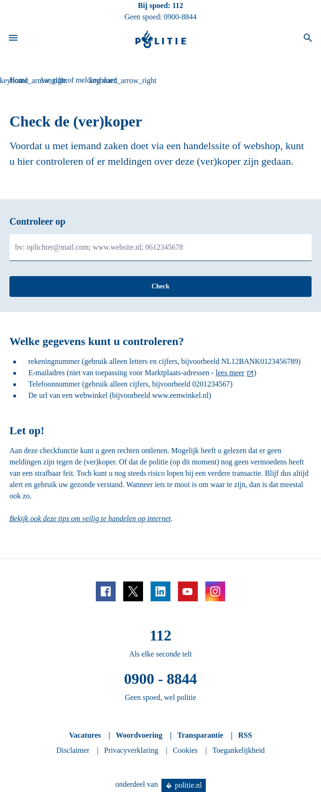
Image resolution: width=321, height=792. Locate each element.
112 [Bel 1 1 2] (177, 5)
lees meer (230, 373)
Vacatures (85, 735)
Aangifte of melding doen (78, 80)
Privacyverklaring (131, 750)
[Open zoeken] (307, 39)
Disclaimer (72, 750)
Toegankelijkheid (238, 750)
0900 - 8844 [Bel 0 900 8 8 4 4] (160, 678)
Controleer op (37, 221)
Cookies (185, 750)
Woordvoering (139, 735)
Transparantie (200, 735)
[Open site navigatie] (13, 39)
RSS (245, 735)
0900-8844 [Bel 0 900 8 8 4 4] (180, 17)
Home (18, 80)
